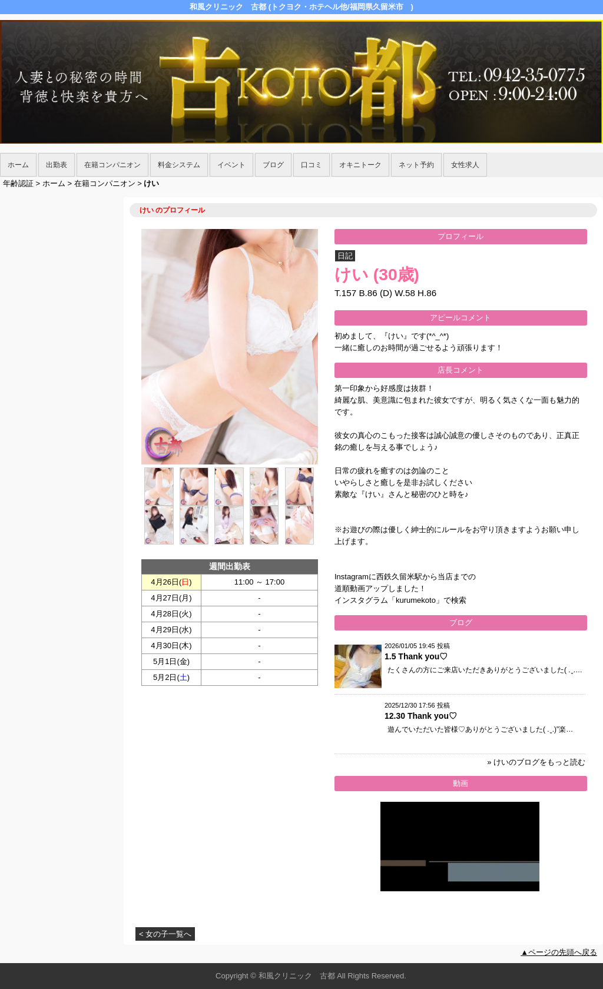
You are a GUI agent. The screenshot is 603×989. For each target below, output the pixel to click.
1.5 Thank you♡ (416, 656)
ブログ (273, 165)
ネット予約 (416, 165)
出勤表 (56, 165)
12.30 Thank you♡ (421, 716)
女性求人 (465, 165)
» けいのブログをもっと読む (536, 762)
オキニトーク (360, 165)
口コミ (311, 165)
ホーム (18, 165)
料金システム (179, 165)
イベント (231, 165)
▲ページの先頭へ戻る (559, 952)
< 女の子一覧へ (165, 934)
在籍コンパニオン (112, 165)
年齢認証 (18, 183)
